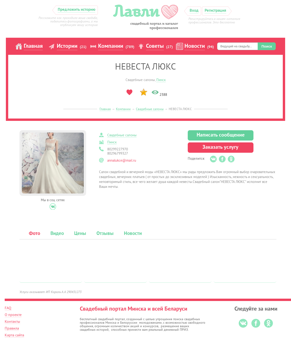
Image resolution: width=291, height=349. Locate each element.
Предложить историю (76, 9)
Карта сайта (14, 335)
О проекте (13, 315)
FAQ (8, 308)
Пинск (161, 80)
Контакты (12, 321)
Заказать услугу (220, 147)
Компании (110, 46)
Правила (12, 328)
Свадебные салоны (150, 109)
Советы (155, 46)
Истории (67, 46)
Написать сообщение (221, 135)
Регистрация (215, 10)
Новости (194, 46)
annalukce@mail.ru (121, 161)
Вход (194, 10)
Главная (33, 46)
